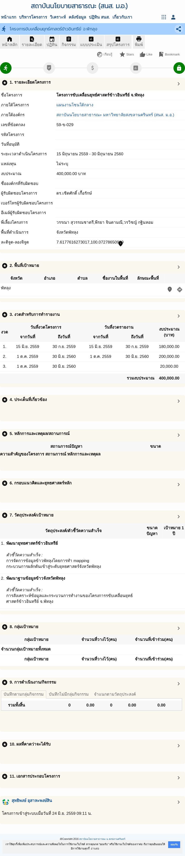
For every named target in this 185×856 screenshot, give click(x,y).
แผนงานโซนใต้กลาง (74, 105)
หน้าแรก (8, 17)
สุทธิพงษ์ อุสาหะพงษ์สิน (32, 800)
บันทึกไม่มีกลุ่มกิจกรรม (69, 694)
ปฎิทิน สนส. (99, 17)
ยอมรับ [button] (174, 844)
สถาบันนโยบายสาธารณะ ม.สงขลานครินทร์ (102, 839)
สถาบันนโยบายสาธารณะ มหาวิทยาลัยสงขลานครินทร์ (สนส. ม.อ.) (115, 115)
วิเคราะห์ (58, 17)
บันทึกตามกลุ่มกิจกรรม (24, 694)
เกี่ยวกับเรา (122, 17)
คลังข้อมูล (77, 17)
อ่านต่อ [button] (95, 848)
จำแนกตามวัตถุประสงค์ (115, 694)
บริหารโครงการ (33, 17)
